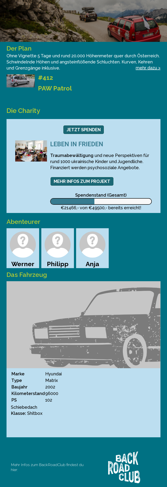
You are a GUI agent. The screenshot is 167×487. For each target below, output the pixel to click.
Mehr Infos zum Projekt (82, 181)
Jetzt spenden (84, 129)
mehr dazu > (148, 67)
